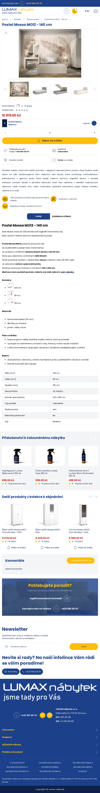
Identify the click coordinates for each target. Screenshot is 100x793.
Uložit (83, 646)
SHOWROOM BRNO (50, 767)
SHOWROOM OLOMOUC (50, 762)
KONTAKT (83, 771)
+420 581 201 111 (34, 3)
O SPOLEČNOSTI (17, 762)
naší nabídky (67, 272)
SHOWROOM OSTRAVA (50, 771)
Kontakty (10, 671)
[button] (50, 123)
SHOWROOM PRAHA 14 (17, 767)
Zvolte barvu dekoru (15, 123)
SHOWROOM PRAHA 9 (83, 762)
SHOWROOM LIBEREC (83, 767)
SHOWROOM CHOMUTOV (17, 771)
